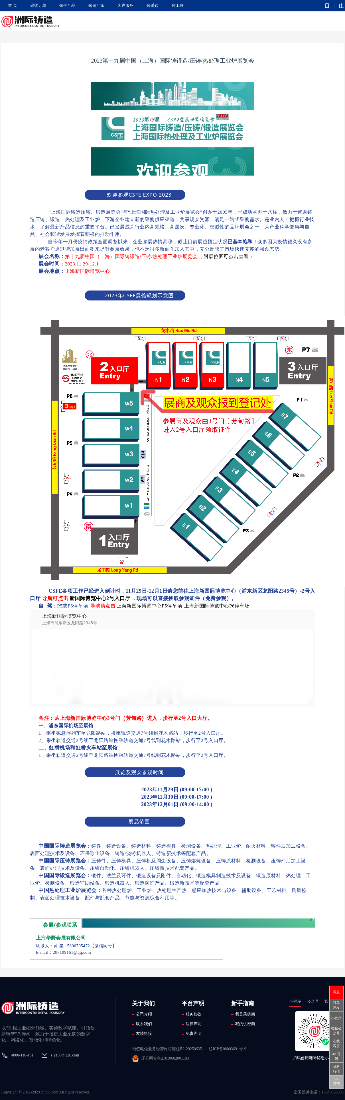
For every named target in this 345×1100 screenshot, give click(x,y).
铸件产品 (67, 5)
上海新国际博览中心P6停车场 (216, 606)
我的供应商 (245, 1024)
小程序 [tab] (295, 1003)
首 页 (12, 5)
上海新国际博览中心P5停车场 (149, 606)
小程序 (336, 1018)
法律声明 (194, 1024)
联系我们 (144, 1024)
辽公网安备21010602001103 (165, 1058)
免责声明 (194, 1033)
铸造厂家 (96, 5)
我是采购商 (245, 1014)
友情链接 (144, 1033)
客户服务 (125, 5)
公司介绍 (144, 1014)
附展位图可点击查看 (226, 256)
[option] (172, 658)
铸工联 (178, 5)
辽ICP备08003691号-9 (227, 1049)
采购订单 (38, 5)
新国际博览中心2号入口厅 (100, 598)
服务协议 (194, 1014)
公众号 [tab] (313, 1003)
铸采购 (153, 5)
